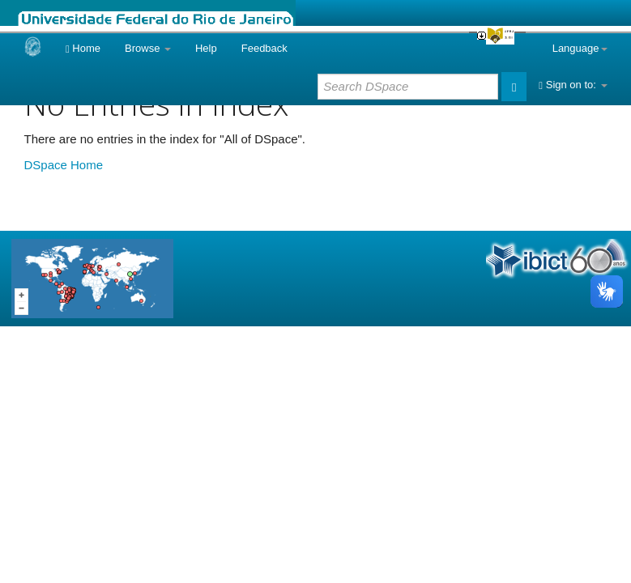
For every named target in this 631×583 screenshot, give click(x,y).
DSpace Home (64, 165)
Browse (148, 48)
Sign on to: (573, 85)
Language (580, 48)
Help (206, 48)
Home (83, 48)
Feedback (264, 48)
